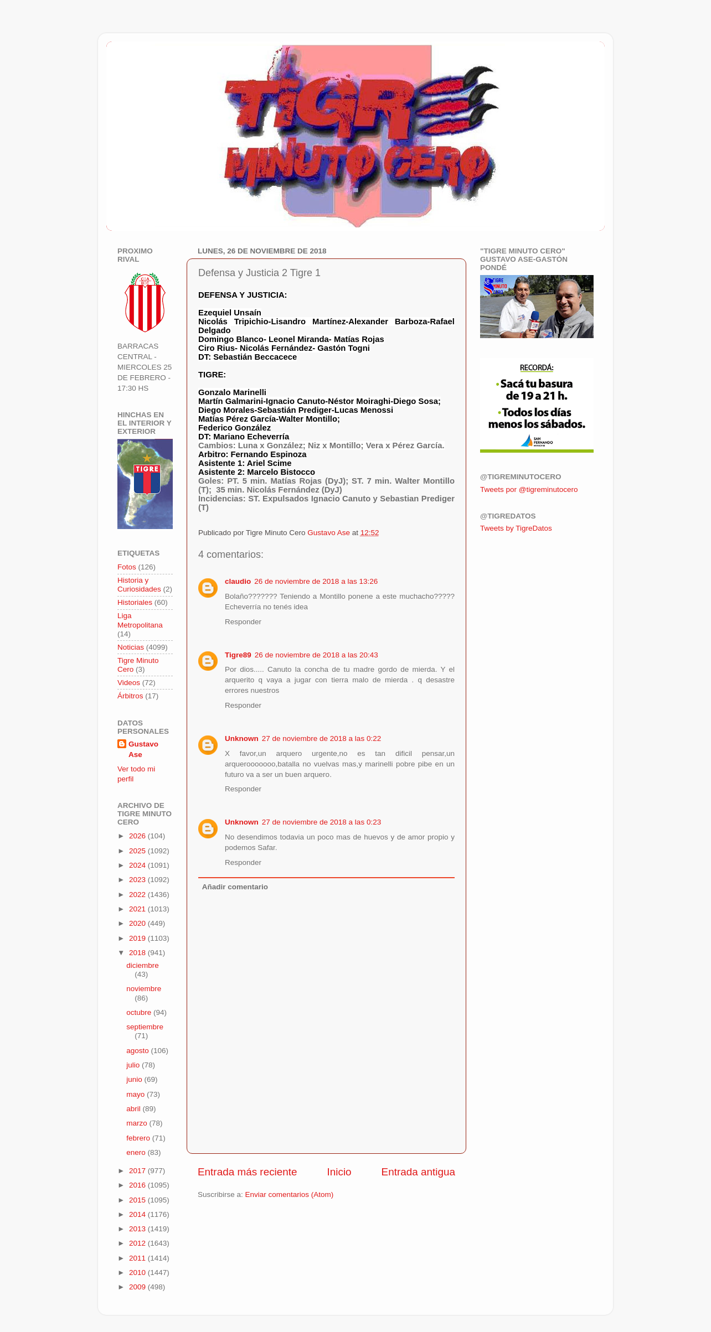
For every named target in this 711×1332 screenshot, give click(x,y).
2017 (138, 1171)
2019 (138, 938)
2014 (138, 1214)
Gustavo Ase (143, 749)
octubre (139, 1012)
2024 (138, 865)
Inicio (339, 1172)
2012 (138, 1243)
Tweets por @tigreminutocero (529, 489)
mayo (136, 1094)
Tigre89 (238, 655)
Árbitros (130, 696)
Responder (243, 622)
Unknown (242, 738)
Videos (128, 682)
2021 (138, 909)
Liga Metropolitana (140, 620)
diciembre (142, 965)
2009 (138, 1287)
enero (136, 1152)
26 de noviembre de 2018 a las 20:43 (316, 655)
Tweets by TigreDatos (516, 528)
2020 (138, 923)
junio (135, 1079)
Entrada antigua (418, 1172)
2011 (138, 1258)
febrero (139, 1138)
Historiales (134, 602)
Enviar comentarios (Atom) (289, 1194)
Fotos (126, 567)
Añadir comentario (235, 887)
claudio (238, 581)
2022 (138, 894)
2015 (138, 1200)
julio (134, 1065)
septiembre (144, 1027)
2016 (138, 1185)
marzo (137, 1123)
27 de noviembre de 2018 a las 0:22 (321, 738)
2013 (138, 1229)
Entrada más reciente (247, 1172)
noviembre (143, 988)
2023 (138, 879)
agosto (138, 1050)
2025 (138, 851)
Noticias (130, 647)
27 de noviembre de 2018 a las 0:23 (321, 822)
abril (134, 1109)
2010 (138, 1272)
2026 (138, 836)
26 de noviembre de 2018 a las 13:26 (316, 581)
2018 (138, 953)
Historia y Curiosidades (139, 584)
